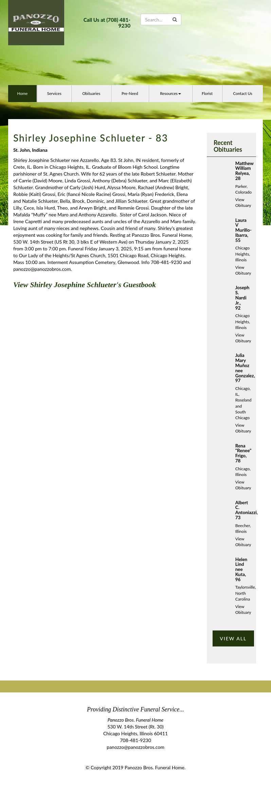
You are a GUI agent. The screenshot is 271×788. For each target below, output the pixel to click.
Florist (207, 93)
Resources (170, 93)
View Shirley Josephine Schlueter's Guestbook (84, 284)
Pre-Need (130, 93)
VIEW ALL (233, 638)
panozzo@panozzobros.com (135, 747)
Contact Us (242, 93)
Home (22, 93)
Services (54, 93)
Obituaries (91, 93)
